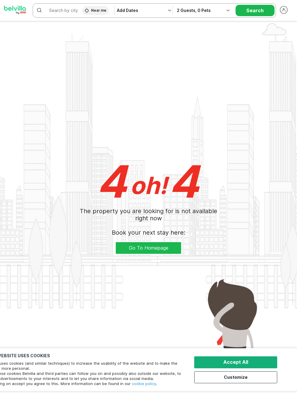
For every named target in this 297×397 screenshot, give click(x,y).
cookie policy (144, 383)
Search (255, 10)
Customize (237, 376)
